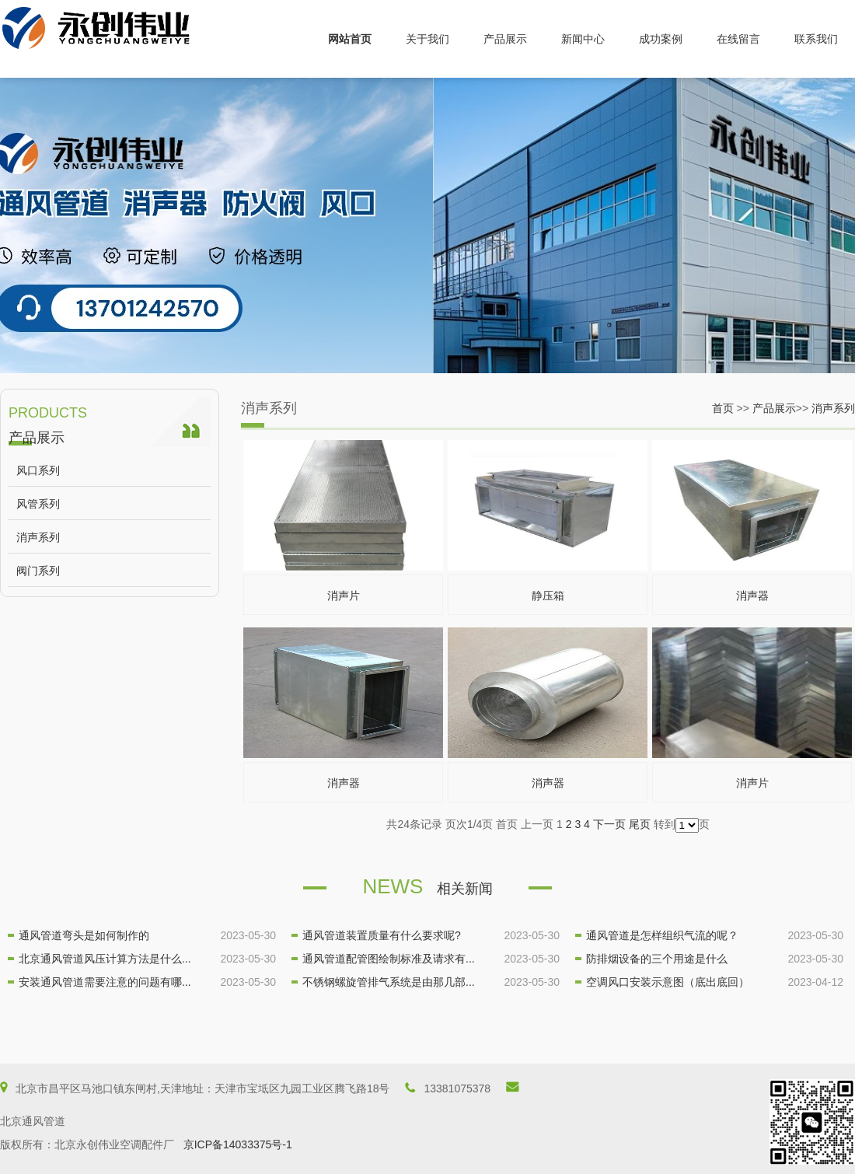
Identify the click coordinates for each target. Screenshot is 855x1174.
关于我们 (427, 39)
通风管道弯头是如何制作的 (84, 935)
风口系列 (38, 470)
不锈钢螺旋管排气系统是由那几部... (388, 982)
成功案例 (660, 39)
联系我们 (816, 39)
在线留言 (738, 39)
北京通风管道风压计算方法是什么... (105, 958)
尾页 (640, 824)
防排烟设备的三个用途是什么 (657, 958)
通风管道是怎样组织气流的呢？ (662, 935)
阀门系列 (38, 570)
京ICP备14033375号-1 (237, 1144)
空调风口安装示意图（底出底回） (667, 982)
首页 (723, 408)
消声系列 (38, 537)
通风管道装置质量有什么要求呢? (381, 935)
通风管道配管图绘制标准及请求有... (388, 958)
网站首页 (350, 39)
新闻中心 (583, 39)
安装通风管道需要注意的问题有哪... (105, 982)
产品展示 (505, 39)
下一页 (609, 824)
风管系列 (38, 504)
